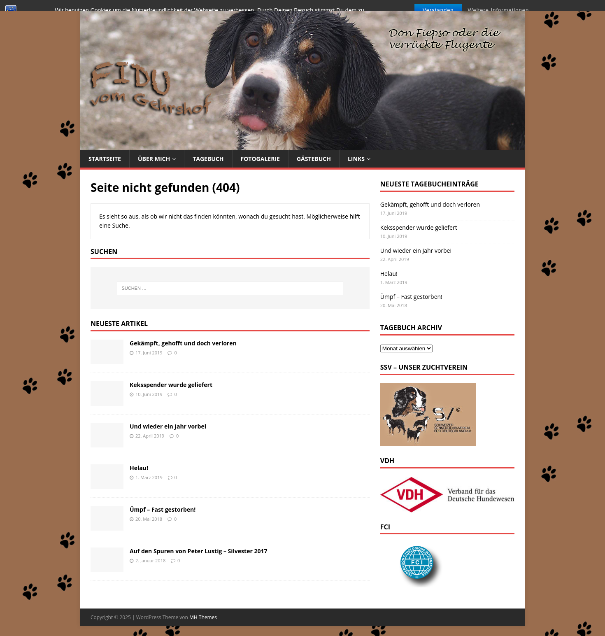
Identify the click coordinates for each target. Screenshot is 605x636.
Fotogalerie (260, 159)
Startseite (104, 159)
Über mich (154, 159)
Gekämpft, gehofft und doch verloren (183, 343)
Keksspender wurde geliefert (171, 385)
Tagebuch (208, 159)
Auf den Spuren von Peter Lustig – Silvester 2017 (198, 551)
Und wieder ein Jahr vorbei (168, 426)
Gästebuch (314, 159)
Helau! (139, 468)
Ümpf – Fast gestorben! (162, 509)
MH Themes (203, 617)
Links (356, 159)
